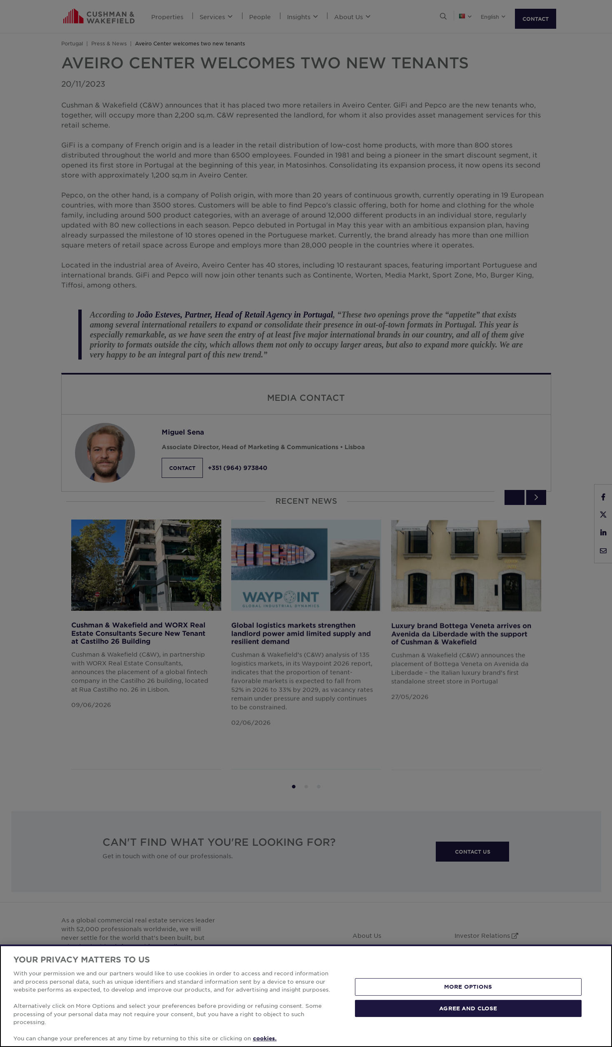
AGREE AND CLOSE (468, 1008)
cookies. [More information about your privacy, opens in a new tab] (265, 1038)
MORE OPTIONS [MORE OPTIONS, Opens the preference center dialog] (468, 986)
